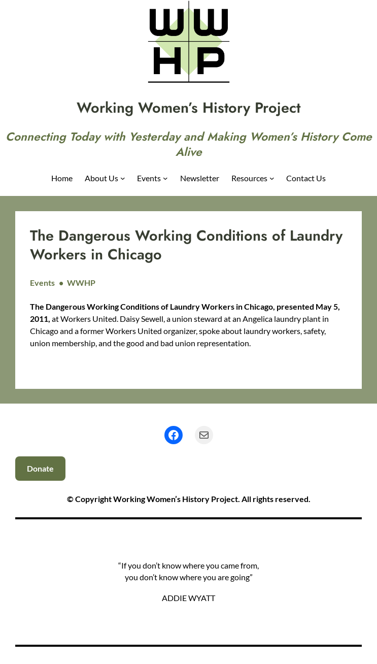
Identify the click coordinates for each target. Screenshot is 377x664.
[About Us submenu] (122, 178)
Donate (40, 468)
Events (42, 282)
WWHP (81, 282)
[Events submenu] (165, 178)
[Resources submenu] (272, 178)
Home (62, 178)
